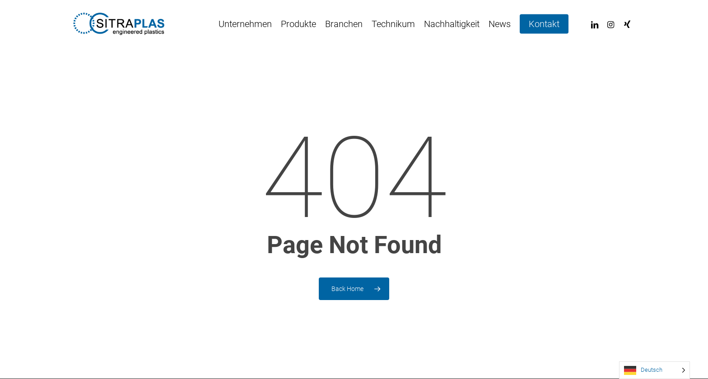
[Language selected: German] (654, 370)
